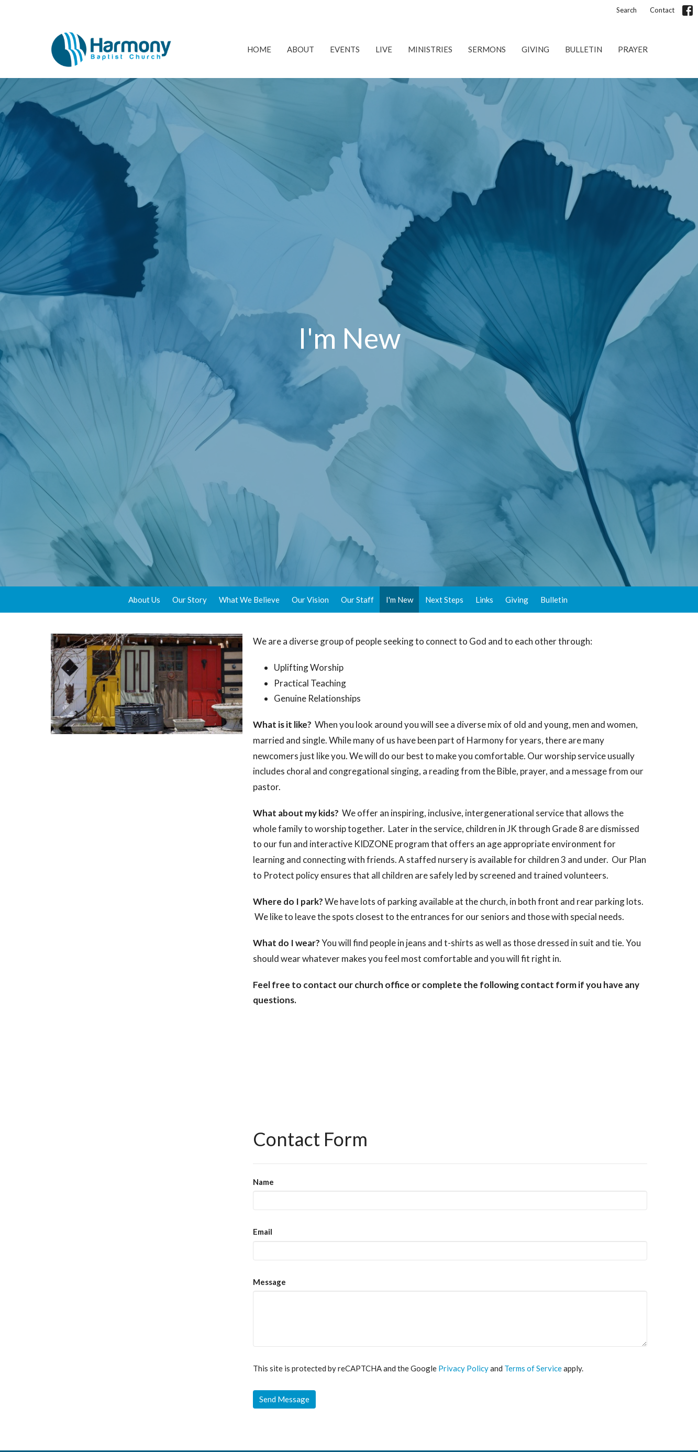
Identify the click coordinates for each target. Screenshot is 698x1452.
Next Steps (444, 599)
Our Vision (310, 599)
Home (259, 49)
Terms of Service (533, 1368)
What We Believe (249, 599)
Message (269, 1282)
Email (262, 1231)
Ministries (430, 49)
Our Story (189, 599)
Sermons (487, 49)
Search (626, 10)
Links (484, 599)
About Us (144, 599)
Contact (662, 10)
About (300, 49)
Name (263, 1182)
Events (345, 49)
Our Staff (357, 599)
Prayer (633, 49)
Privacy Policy (463, 1368)
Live (383, 49)
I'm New (399, 599)
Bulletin (583, 49)
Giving (535, 49)
